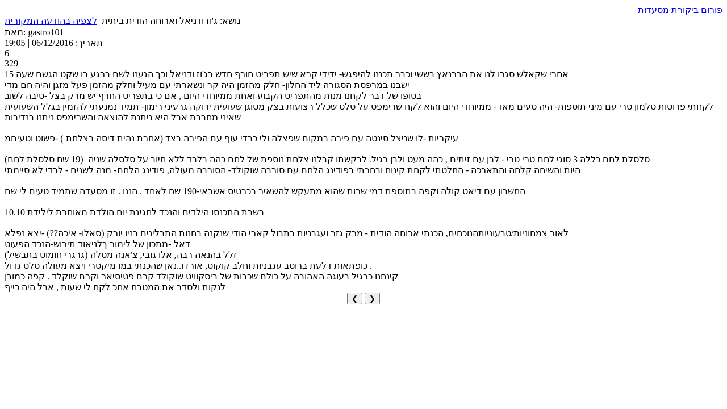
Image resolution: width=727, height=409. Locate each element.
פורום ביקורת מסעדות (680, 10)
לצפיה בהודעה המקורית (51, 21)
